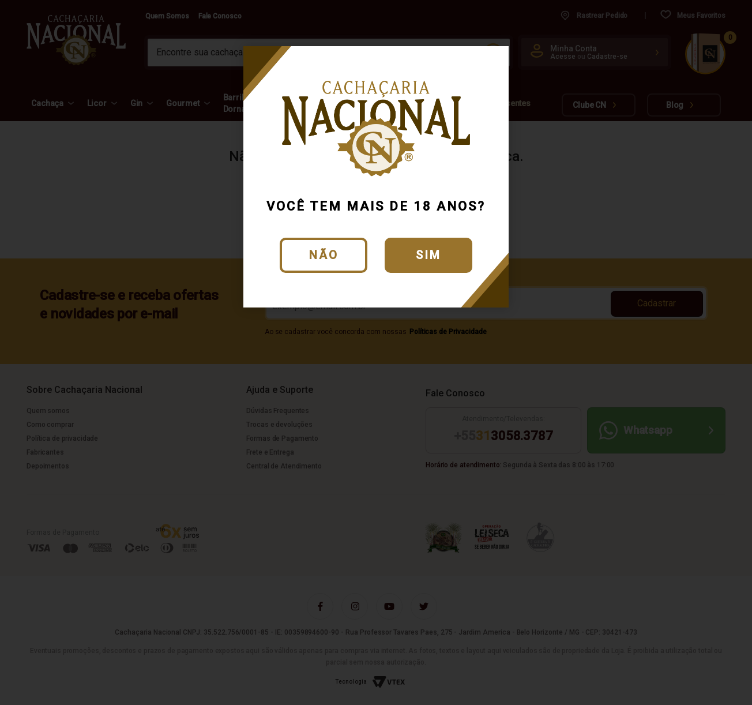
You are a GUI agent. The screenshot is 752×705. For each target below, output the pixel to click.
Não (324, 255)
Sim (428, 255)
